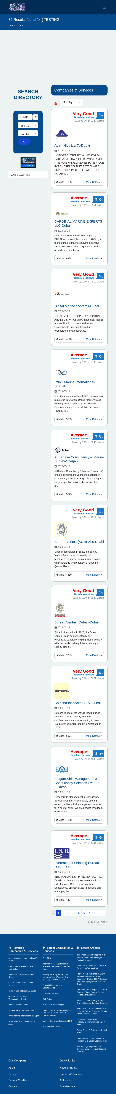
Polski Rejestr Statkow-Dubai (21, 1010)
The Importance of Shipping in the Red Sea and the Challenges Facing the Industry (91, 957)
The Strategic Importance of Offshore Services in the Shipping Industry (91, 1049)
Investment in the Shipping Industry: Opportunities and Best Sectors (91, 1022)
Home (11, 25)
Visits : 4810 (65, 339)
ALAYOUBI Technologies (53, 1005)
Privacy (12, 1074)
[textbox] (28, 126)
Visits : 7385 (65, 182)
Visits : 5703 (65, 419)
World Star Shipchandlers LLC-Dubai (21, 975)
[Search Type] (35, 117)
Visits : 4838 (65, 820)
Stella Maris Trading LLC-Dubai (22, 991)
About (11, 1068)
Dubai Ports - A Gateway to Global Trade (92, 1031)
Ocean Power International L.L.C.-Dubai (23, 983)
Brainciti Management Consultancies (52, 986)
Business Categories (71, 1074)
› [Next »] (104, 913)
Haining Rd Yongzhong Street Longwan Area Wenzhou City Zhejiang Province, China (56, 977)
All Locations (67, 1080)
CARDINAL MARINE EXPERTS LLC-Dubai (22, 967)
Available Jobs (67, 1086)
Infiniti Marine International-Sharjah (23, 1016)
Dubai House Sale (51, 993)
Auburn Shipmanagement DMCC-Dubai (23, 959)
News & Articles (68, 1068)
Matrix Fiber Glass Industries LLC (57, 1021)
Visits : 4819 (65, 574)
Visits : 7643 (65, 655)
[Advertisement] (58, 53)
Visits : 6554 (65, 258)
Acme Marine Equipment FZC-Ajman (21, 1022)
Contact (12, 1086)
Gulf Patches (48, 999)
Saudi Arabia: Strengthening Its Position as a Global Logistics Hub (92, 1039)
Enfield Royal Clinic (51, 1026)
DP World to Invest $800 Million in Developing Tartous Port (91, 966)
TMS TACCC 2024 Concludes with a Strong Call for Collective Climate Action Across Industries (92, 1011)
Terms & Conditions (18, 1080)
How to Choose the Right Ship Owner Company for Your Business (92, 1001)
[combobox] (28, 125)
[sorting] (71, 102)
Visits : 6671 (65, 736)
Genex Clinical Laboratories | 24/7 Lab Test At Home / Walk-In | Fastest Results (57, 1013)
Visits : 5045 (65, 494)
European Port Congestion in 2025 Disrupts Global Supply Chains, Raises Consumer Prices (92, 992)
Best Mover (48, 958)
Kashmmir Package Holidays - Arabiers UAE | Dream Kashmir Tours (56, 966)
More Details (94, 182)
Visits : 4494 (65, 899)
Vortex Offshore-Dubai (18, 1005)
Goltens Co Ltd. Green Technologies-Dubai (18, 997)
